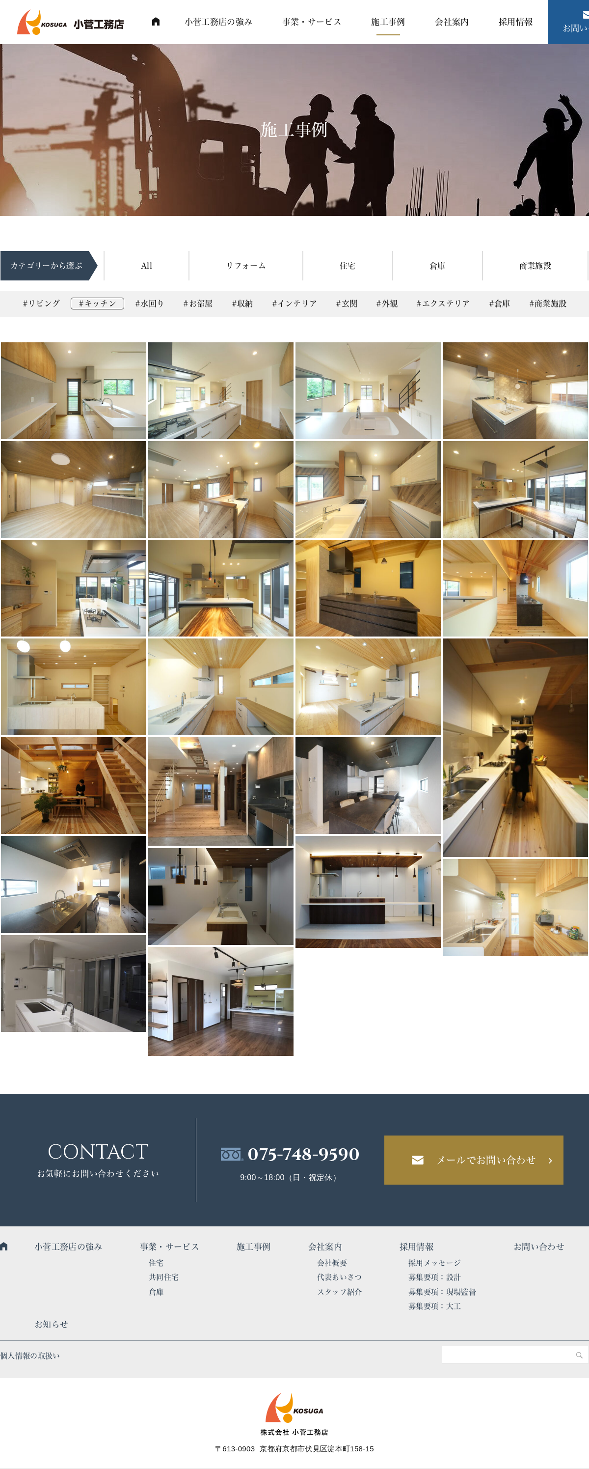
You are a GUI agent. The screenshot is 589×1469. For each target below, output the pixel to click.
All (146, 266)
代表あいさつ (339, 1277)
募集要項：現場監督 (442, 1292)
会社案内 (325, 1247)
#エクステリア (443, 303)
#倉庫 (499, 303)
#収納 (242, 303)
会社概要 (332, 1263)
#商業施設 (548, 303)
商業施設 (535, 266)
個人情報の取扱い (30, 1355)
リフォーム (246, 266)
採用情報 (416, 1247)
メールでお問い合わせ (486, 1160)
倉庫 (437, 266)
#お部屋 (198, 303)
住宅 (348, 266)
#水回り (149, 303)
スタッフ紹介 (339, 1292)
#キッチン (97, 303)
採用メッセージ (434, 1263)
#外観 (387, 303)
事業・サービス (169, 1247)
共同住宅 (164, 1277)
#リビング (41, 303)
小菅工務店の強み (68, 1247)
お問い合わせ (538, 1247)
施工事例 (253, 1247)
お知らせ (51, 1324)
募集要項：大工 (434, 1306)
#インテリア (295, 303)
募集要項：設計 (434, 1277)
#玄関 (346, 303)
